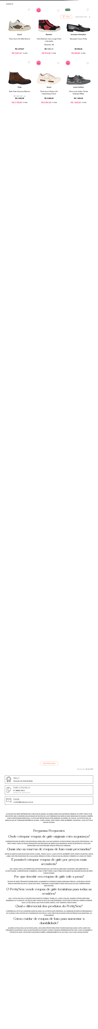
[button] (68, 17)
